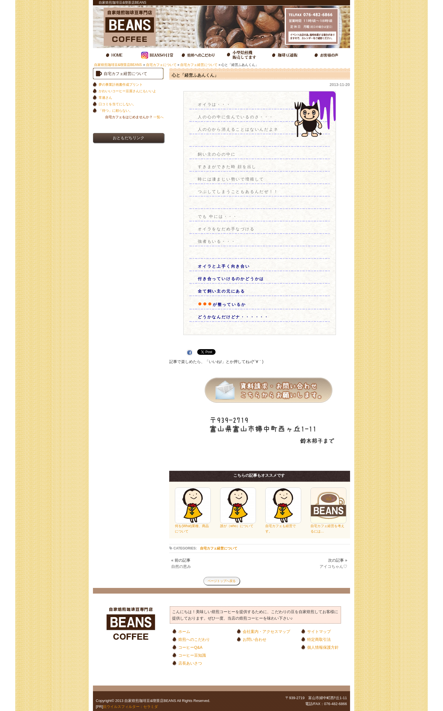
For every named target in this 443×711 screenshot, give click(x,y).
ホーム (184, 631)
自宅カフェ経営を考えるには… (328, 526)
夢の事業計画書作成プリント (121, 85)
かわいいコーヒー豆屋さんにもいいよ (127, 91)
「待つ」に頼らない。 (116, 111)
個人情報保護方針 (323, 647)
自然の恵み (181, 566)
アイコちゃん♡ (333, 566)
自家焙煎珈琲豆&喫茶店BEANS (118, 65)
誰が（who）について (238, 524)
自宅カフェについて (161, 65)
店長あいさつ (190, 663)
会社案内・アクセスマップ (266, 631)
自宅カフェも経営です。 (283, 526)
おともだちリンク (128, 138)
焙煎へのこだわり (194, 639)
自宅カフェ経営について (199, 65)
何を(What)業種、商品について (193, 526)
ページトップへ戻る (222, 581)
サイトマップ (319, 631)
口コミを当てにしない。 (117, 104)
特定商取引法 (319, 639)
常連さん (105, 98)
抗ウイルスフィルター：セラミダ (130, 706)
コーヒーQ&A (190, 647)
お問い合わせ (254, 639)
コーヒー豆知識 (192, 655)
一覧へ (134, 117)
